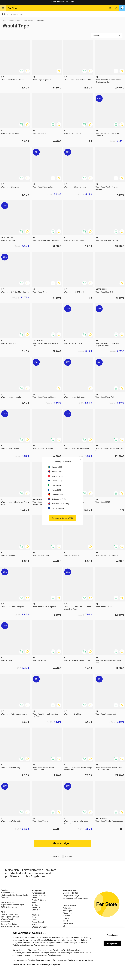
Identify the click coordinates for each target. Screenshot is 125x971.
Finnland (66, 916)
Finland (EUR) (55, 481)
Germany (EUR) (55, 495)
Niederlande (68, 923)
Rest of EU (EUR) (56, 508)
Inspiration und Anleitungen (12, 905)
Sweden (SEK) (55, 467)
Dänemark (67, 913)
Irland (65, 921)
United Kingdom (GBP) (58, 504)
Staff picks (36, 910)
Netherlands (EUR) (57, 499)
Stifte (34, 898)
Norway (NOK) (55, 472)
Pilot (34, 917)
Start (4, 20)
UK (64, 926)
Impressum (5, 921)
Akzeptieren (112, 943)
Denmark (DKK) (55, 476)
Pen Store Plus (7, 902)
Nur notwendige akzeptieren (48, 964)
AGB (3, 912)
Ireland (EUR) (54, 485)
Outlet (35, 905)
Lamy (34, 919)
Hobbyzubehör (28, 20)
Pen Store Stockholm (10, 926)
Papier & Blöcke (39, 900)
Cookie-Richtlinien (9, 924)
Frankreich (67, 918)
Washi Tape (40, 20)
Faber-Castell (38, 922)
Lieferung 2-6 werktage (62, 2)
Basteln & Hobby (14, 20)
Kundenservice (7, 892)
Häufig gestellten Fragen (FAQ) (14, 895)
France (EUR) (54, 490)
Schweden (67, 908)
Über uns (5, 897)
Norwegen (67, 911)
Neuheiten (36, 907)
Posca (34, 924)
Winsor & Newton (39, 927)
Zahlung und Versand (10, 917)
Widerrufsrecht (7, 919)
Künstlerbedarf (38, 893)
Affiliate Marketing (9, 907)
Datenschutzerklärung (10, 914)
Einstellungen (112, 935)
